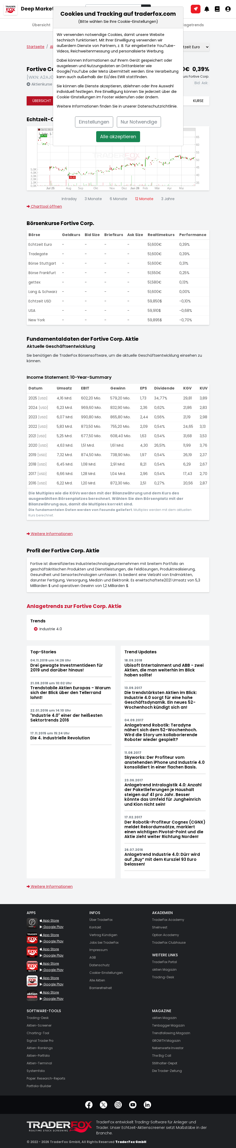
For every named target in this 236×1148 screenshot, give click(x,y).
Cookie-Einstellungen (76, 97)
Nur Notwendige (139, 122)
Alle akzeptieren (118, 137)
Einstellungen (94, 122)
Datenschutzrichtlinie (157, 106)
